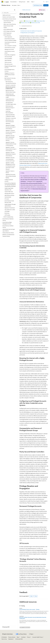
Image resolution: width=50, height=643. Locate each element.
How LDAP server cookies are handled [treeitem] (10, 210)
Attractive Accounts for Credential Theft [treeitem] (10, 87)
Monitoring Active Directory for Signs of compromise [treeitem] (10, 107)
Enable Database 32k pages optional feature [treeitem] (10, 205)
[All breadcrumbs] (20, 10)
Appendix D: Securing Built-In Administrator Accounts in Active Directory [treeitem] (10, 138)
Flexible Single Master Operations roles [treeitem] (9, 189)
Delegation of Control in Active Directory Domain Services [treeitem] (10, 74)
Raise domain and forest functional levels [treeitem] (9, 196)
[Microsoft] (2, 2)
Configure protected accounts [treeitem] (9, 180)
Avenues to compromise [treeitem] (10, 85)
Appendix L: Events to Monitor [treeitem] (10, 171)
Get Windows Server (38, 5)
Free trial (46, 5)
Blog (18, 637)
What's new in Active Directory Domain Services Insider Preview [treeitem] (10, 26)
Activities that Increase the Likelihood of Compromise (31, 31)
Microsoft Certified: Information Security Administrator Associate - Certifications (33, 618)
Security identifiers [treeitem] (8, 58)
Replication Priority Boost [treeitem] (10, 207)
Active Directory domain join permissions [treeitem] (10, 43)
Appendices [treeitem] (8, 123)
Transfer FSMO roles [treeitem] (9, 191)
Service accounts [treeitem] (8, 62)
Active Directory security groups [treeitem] (10, 52)
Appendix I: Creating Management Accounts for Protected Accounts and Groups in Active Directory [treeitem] (10, 166)
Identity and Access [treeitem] (6, 15)
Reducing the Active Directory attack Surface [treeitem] (10, 91)
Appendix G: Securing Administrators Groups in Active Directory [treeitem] (11, 154)
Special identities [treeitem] (8, 60)
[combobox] (9, 13)
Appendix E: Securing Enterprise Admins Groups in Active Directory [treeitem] (11, 144)
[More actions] (47, 10)
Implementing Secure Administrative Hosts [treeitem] (10, 99)
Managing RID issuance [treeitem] (9, 193)
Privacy (28, 637)
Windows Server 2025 (29, 21)
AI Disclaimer (4, 637)
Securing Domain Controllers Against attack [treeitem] (11, 103)
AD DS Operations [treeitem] (8, 36)
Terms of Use (4, 639)
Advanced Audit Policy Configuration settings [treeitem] (10, 115)
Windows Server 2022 (40, 21)
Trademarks (10, 639)
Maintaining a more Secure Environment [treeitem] (10, 120)
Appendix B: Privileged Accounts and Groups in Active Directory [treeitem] (10, 127)
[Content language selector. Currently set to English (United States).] (7, 634)
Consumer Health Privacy (37, 637)
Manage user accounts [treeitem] (9, 49)
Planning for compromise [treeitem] (11, 118)
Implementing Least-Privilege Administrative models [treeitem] (10, 95)
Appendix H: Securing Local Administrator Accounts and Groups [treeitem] (10, 159)
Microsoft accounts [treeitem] (8, 64)
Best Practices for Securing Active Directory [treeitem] (11, 82)
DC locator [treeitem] (7, 199)
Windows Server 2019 (25, 22)
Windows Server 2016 (35, 22)
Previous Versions (11, 637)
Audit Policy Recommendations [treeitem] (9, 112)
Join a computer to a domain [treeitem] (10, 45)
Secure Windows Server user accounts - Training (29, 609)
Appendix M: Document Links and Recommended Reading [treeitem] (11, 176)
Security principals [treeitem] (8, 56)
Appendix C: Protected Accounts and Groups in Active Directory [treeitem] (10, 132)
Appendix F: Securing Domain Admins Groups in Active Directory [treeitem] (11, 149)
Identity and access (26, 9)
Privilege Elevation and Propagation (28, 32)
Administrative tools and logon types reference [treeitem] (9, 230)
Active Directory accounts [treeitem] (10, 47)
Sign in (47, 1)
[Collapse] (14, 10)
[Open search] (44, 2)
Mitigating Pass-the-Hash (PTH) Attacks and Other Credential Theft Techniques (34, 179)
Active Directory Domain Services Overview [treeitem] (8, 21)
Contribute (23, 637)
